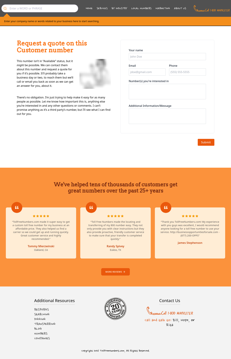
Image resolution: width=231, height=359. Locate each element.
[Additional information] (167, 116)
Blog (38, 328)
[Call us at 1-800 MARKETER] (212, 8)
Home (89, 8)
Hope (184, 320)
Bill (175, 320)
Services (102, 8)
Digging (40, 319)
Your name (136, 50)
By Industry (119, 8)
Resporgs (41, 309)
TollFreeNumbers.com (112, 351)
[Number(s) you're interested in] (167, 91)
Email (132, 66)
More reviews (115, 271)
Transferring (45, 324)
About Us (180, 8)
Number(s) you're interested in (149, 81)
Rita (169, 325)
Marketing (163, 8)
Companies (42, 338)
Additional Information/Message (150, 106)
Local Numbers (141, 8)
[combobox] (39, 8)
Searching (42, 314)
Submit (206, 142)
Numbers (41, 333)
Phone (173, 66)
